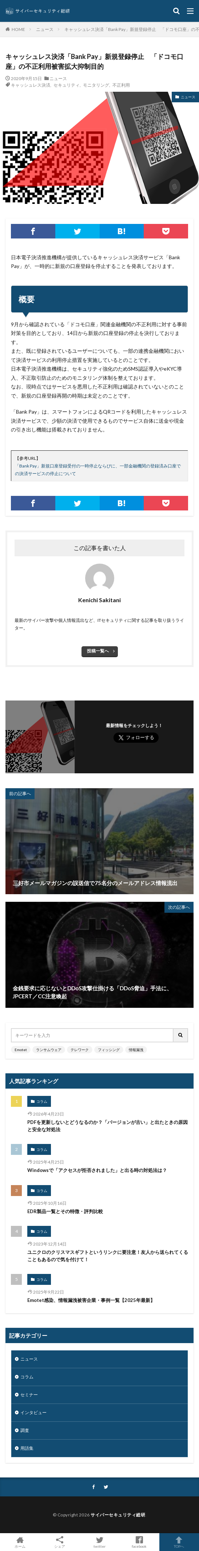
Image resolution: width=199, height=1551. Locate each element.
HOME (18, 29)
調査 (24, 1430)
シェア (59, 1542)
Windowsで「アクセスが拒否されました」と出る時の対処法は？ (97, 1170)
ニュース (44, 29)
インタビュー (33, 1412)
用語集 (26, 1448)
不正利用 (121, 85)
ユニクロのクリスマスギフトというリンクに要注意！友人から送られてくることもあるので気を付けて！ (107, 1255)
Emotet (21, 1049)
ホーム (20, 1542)
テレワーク (80, 1049)
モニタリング (96, 85)
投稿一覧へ (98, 651)
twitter (99, 1542)
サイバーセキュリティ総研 (118, 1515)
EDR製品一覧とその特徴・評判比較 (65, 1211)
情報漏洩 (136, 1049)
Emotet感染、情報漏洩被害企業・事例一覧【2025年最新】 (91, 1300)
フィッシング (109, 1049)
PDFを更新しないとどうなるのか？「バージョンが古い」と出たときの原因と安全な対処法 (107, 1125)
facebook (139, 1542)
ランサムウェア (48, 1049)
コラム (41, 1101)
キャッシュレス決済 (30, 85)
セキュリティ (66, 85)
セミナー (29, 1394)
